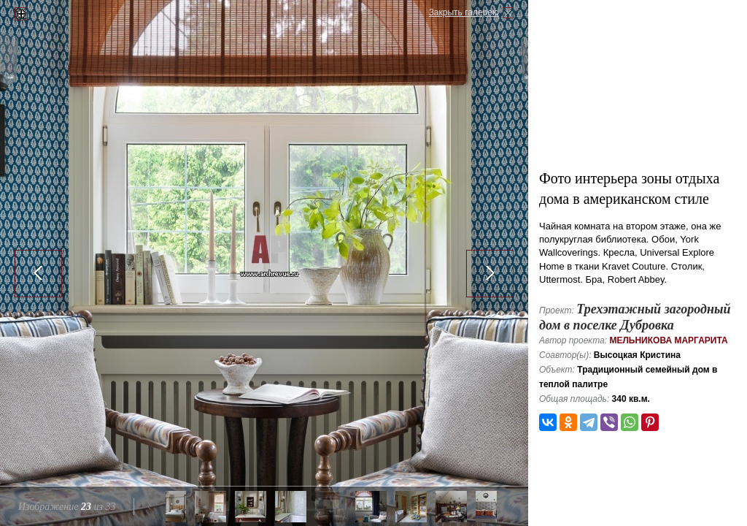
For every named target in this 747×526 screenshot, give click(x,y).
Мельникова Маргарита (668, 340)
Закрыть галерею (464, 12)
